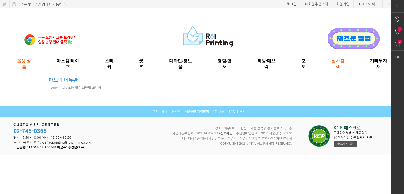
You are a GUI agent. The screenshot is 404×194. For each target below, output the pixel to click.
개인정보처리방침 (197, 111)
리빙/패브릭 (70, 88)
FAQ (232, 111)
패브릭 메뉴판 (91, 88)
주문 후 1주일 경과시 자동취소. (43, 4)
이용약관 (175, 111)
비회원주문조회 (316, 4)
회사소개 (158, 111)
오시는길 (245, 111)
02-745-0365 (30, 131)
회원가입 (342, 4)
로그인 (292, 4)
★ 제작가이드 (368, 4)
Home (53, 88)
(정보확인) (226, 133)
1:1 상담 (219, 111)
